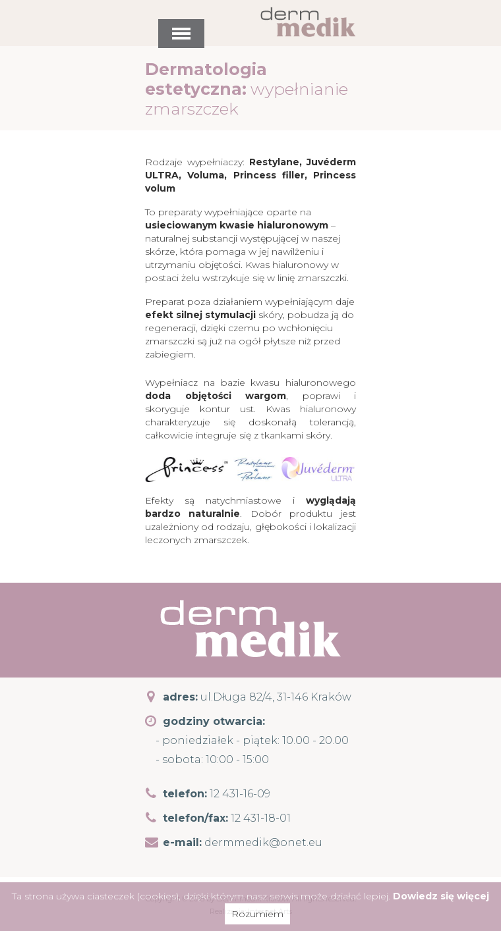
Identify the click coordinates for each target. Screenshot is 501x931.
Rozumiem (257, 914)
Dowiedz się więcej (441, 896)
